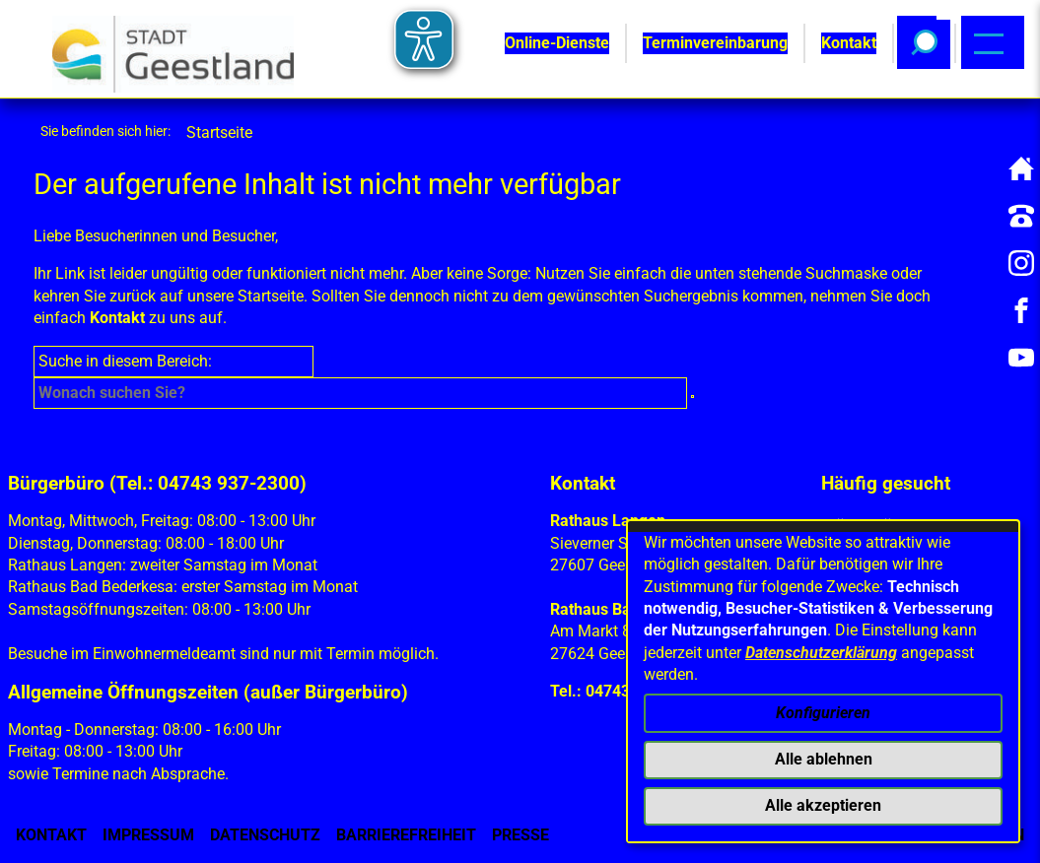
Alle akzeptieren (823, 805)
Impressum (148, 835)
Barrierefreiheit (406, 835)
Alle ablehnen (823, 759)
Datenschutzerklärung (821, 652)
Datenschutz (265, 835)
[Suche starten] (692, 396)
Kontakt (117, 317)
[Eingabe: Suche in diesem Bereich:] (360, 393)
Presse (520, 835)
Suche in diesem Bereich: (125, 361)
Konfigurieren (823, 712)
